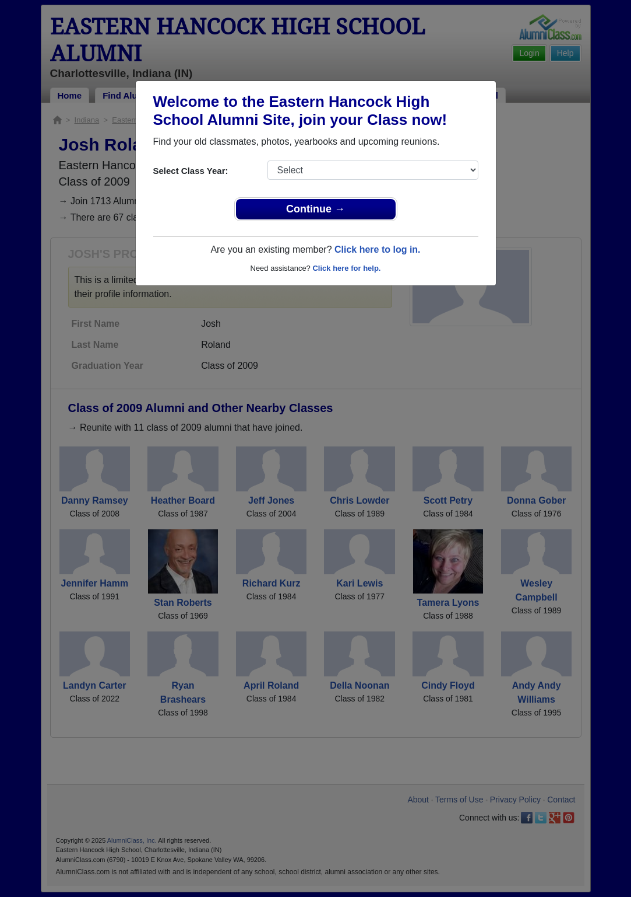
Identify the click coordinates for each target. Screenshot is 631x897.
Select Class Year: (190, 171)
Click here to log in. (377, 249)
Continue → (315, 209)
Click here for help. (346, 268)
